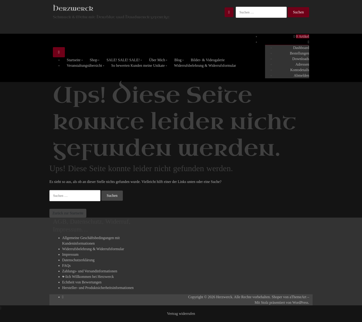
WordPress (300, 302)
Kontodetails (299, 70)
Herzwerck (73, 8)
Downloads (300, 59)
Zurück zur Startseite (67, 213)
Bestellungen (299, 53)
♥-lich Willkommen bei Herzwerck (88, 277)
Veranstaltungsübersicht (84, 65)
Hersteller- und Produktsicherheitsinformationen (98, 288)
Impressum (70, 254)
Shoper (277, 297)
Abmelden (301, 75)
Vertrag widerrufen (181, 314)
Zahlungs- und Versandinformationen (89, 271)
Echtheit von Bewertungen (82, 282)
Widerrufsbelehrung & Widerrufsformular (205, 65)
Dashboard (301, 48)
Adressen (302, 64)
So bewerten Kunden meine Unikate (138, 65)
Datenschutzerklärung (78, 260)
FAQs (66, 265)
